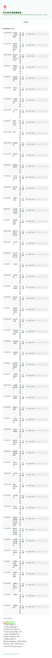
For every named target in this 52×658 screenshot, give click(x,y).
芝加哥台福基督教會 (12, 12)
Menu (26, 22)
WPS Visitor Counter (16, 646)
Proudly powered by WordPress (11, 654)
